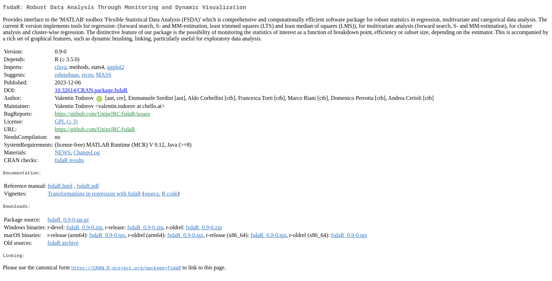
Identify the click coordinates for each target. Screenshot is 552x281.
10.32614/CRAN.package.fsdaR (91, 92)
